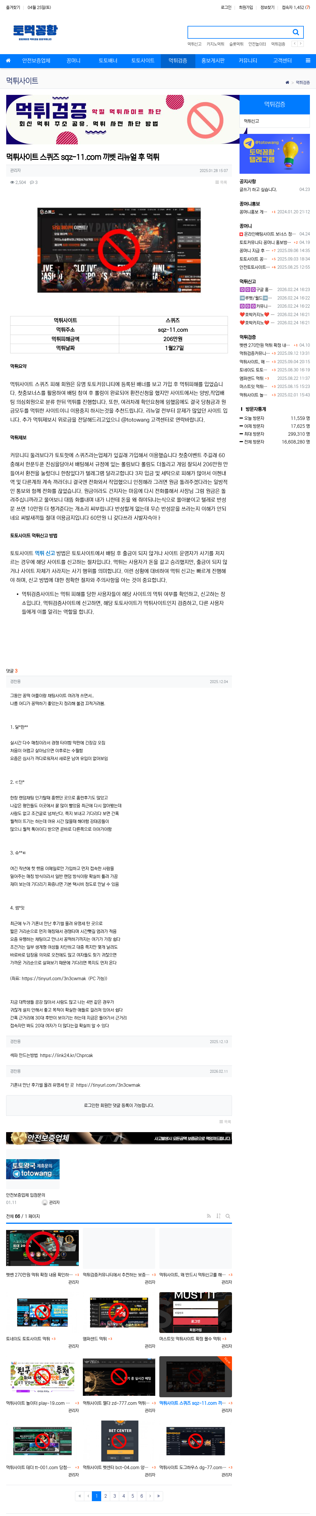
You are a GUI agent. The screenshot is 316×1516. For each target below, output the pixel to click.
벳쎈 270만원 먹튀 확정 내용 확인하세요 (40, 1251)
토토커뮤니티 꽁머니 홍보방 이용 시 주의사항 (266, 242)
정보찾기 (267, 7)
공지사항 (248, 181)
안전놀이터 (257, 44)
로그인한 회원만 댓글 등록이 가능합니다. (119, 1082)
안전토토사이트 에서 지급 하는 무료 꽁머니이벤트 (255, 267)
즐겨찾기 (13, 7)
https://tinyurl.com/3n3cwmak (54, 955)
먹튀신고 (194, 44)
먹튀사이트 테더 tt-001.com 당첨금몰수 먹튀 (40, 1444)
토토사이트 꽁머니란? (255, 259)
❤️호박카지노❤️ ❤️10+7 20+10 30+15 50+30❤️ (257, 314)
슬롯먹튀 (236, 44)
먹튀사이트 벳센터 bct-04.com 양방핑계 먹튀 (116, 1444)
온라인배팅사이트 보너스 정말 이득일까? (268, 234)
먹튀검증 (278, 44)
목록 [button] (221, 182)
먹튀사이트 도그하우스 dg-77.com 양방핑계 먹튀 (193, 1444)
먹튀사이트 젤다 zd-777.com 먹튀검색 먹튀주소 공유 (116, 1380)
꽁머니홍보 (250, 204)
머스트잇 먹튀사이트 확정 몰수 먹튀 (190, 1316)
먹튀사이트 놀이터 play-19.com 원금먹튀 (40, 1380)
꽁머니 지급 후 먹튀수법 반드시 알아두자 (255, 250)
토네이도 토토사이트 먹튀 (28, 1316)
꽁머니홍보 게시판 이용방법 (255, 212)
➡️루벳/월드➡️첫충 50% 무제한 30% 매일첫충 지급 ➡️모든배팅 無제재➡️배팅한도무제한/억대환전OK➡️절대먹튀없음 (257, 298)
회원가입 (246, 7)
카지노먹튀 (215, 44)
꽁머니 (246, 226)
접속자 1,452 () (296, 7)
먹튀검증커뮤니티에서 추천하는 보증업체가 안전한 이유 (116, 1251)
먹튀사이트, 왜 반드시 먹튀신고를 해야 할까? (193, 1251)
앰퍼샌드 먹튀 (95, 1316)
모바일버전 (301, 1502)
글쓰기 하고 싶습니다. (258, 189)
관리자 (51, 1179)
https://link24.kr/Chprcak (66, 1032)
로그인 (226, 7)
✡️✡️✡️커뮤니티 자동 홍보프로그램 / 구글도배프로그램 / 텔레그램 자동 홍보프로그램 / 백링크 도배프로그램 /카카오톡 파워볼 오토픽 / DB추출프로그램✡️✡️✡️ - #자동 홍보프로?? (257, 306)
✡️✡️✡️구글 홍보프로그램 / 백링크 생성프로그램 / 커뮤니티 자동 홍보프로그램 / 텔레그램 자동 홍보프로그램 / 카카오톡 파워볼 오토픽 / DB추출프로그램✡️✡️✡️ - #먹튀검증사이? (257, 289)
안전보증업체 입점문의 (25, 1172)
